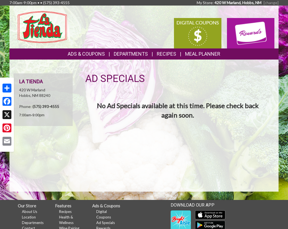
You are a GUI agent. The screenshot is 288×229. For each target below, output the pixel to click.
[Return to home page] (42, 26)
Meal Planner (202, 54)
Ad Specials (105, 222)
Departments (33, 222)
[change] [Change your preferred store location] (271, 2)
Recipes (166, 54)
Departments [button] (131, 54)
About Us (29, 211)
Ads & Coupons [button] (86, 54)
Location (29, 217)
